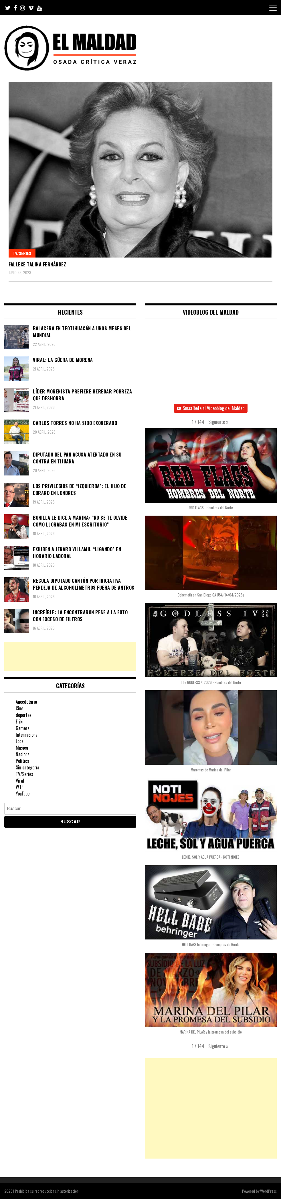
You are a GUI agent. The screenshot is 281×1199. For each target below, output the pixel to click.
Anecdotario (26, 701)
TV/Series (22, 253)
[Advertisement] (70, 656)
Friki (19, 721)
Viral (20, 780)
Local (20, 741)
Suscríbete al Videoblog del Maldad (211, 408)
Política (22, 760)
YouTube (22, 793)
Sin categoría (27, 767)
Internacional (27, 734)
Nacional (23, 754)
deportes (23, 714)
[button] (218, 422)
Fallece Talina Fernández (37, 264)
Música (22, 747)
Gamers (22, 728)
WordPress (268, 1191)
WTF (19, 786)
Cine (19, 708)
